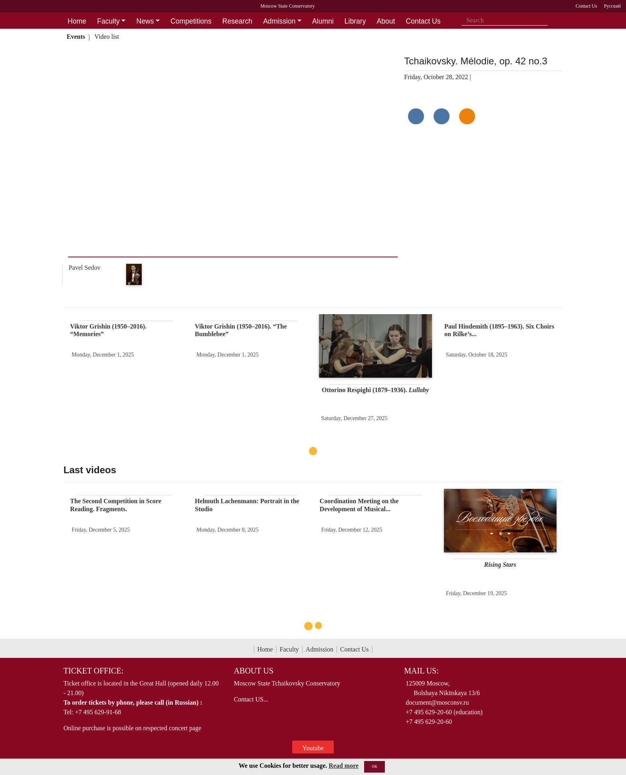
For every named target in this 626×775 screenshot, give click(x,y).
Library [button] (355, 21)
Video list (107, 36)
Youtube (313, 748)
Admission (319, 649)
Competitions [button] (191, 21)
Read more (344, 765)
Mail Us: (421, 670)
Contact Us (354, 649)
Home (265, 649)
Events (76, 36)
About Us (253, 670)
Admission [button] (279, 21)
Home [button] (76, 21)
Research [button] (237, 21)
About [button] (386, 21)
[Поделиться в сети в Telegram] (442, 116)
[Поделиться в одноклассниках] (467, 116)
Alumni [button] (323, 21)
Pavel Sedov (85, 267)
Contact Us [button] (423, 21)
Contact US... (251, 699)
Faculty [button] (108, 21)
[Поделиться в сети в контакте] (416, 116)
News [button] (145, 21)
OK (374, 766)
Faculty (289, 649)
